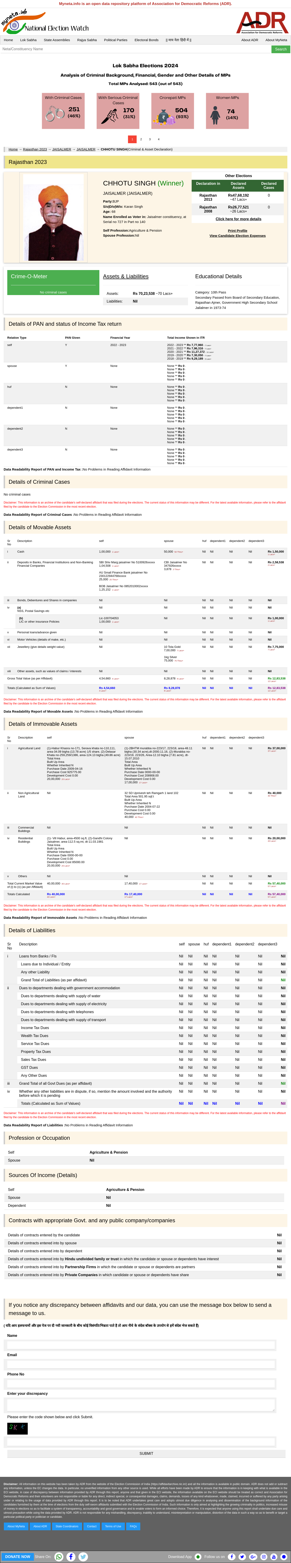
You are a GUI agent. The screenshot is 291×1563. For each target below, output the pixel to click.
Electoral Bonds (146, 40)
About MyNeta (276, 40)
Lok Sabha (28, 40)
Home (8, 40)
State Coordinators (67, 1526)
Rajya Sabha (87, 40)
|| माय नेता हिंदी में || (178, 40)
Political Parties (116, 40)
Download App (180, 1557)
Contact (91, 1526)
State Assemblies (57, 40)
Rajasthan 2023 (35, 149)
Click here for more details (238, 219)
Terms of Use (113, 1526)
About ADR (249, 40)
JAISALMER (61, 149)
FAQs (133, 1526)
